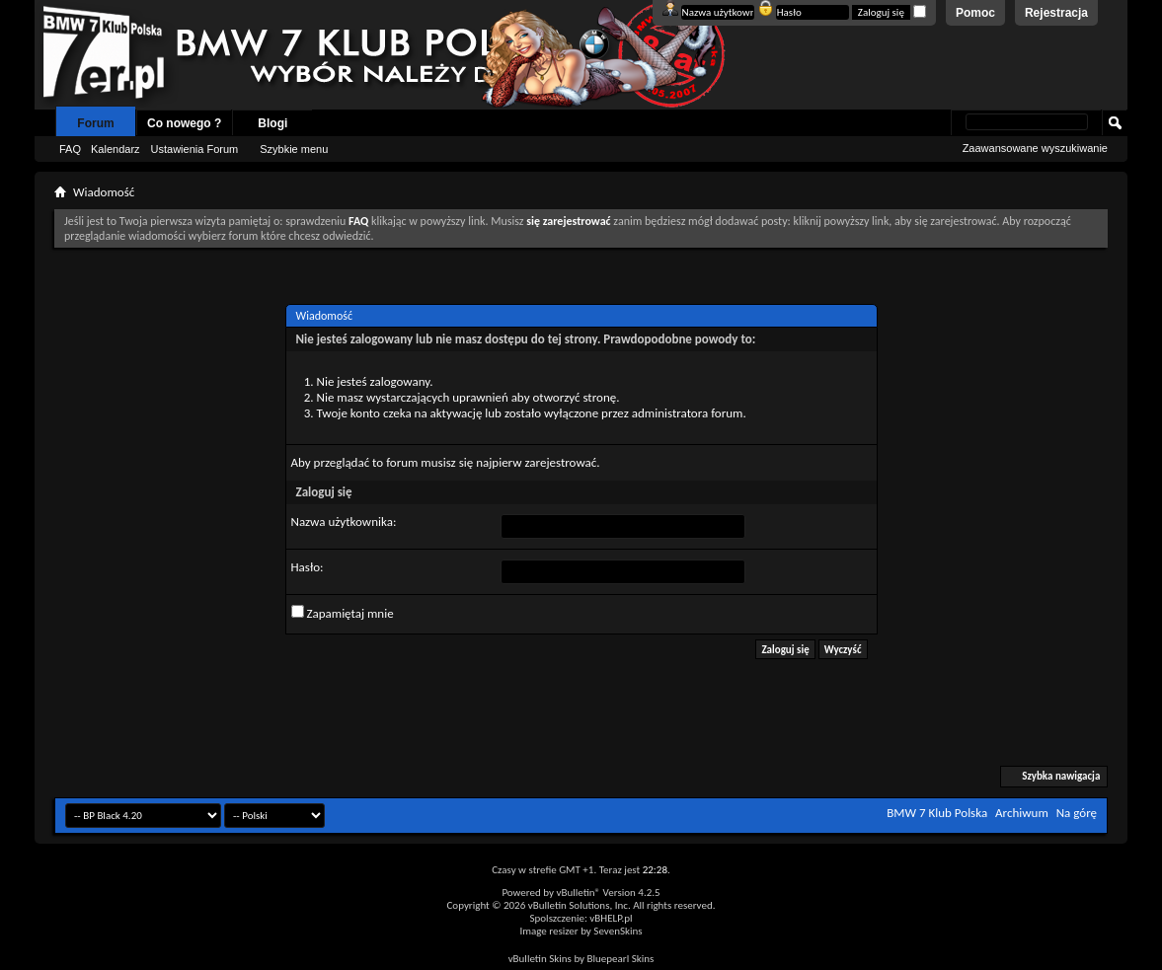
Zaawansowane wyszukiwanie (1035, 148)
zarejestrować (560, 462)
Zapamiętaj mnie (342, 613)
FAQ (70, 149)
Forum (95, 123)
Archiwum (1021, 812)
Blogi (272, 123)
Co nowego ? (184, 123)
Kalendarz (115, 149)
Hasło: (307, 567)
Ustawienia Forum (195, 149)
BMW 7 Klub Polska (937, 812)
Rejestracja (1056, 13)
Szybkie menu (294, 149)
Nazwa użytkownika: (344, 521)
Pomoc (975, 13)
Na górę (1076, 812)
